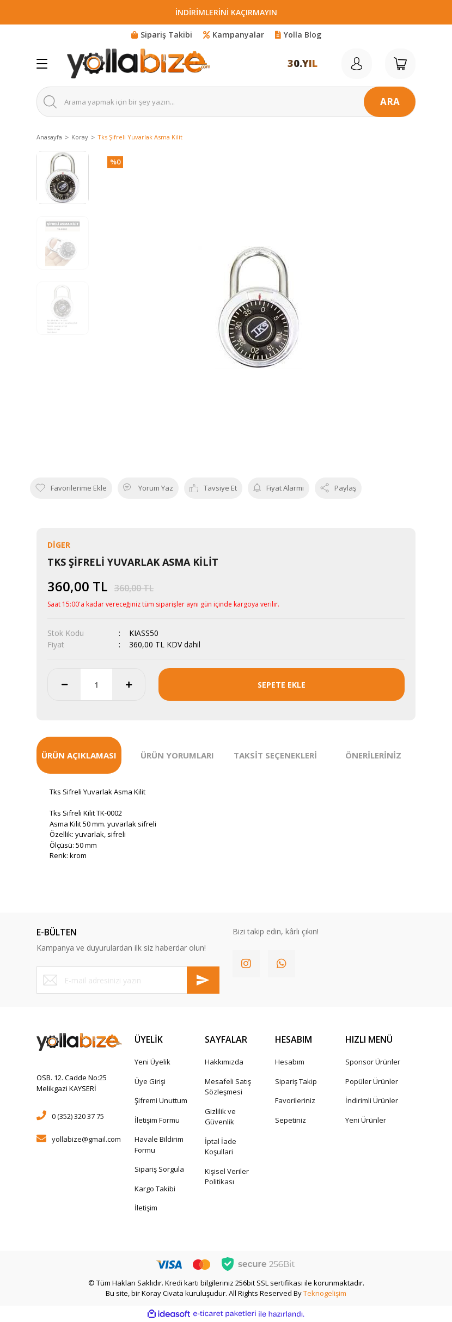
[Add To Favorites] (71, 488)
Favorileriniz (295, 1100)
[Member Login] (356, 63)
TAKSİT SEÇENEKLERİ (275, 755)
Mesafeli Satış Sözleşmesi (228, 1086)
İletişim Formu (157, 1120)
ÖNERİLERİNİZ (373, 755)
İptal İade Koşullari (220, 1146)
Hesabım (289, 1062)
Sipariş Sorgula (159, 1169)
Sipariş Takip (296, 1081)
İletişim (146, 1208)
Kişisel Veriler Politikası (227, 1176)
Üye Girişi (150, 1081)
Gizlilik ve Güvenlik (220, 1116)
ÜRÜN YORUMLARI (177, 755)
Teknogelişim (324, 1293)
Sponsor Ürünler (372, 1062)
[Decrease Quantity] (64, 684)
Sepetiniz (290, 1120)
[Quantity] (96, 684)
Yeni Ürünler (365, 1120)
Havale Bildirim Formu (159, 1144)
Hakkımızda (224, 1062)
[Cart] (400, 63)
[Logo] (138, 63)
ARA (390, 101)
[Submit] (203, 980)
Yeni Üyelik (152, 1062)
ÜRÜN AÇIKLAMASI (79, 755)
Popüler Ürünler (371, 1081)
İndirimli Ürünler (371, 1100)
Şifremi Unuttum (161, 1100)
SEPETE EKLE (282, 685)
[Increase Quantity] (128, 684)
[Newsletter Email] (127, 980)
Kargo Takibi (155, 1189)
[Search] (226, 102)
